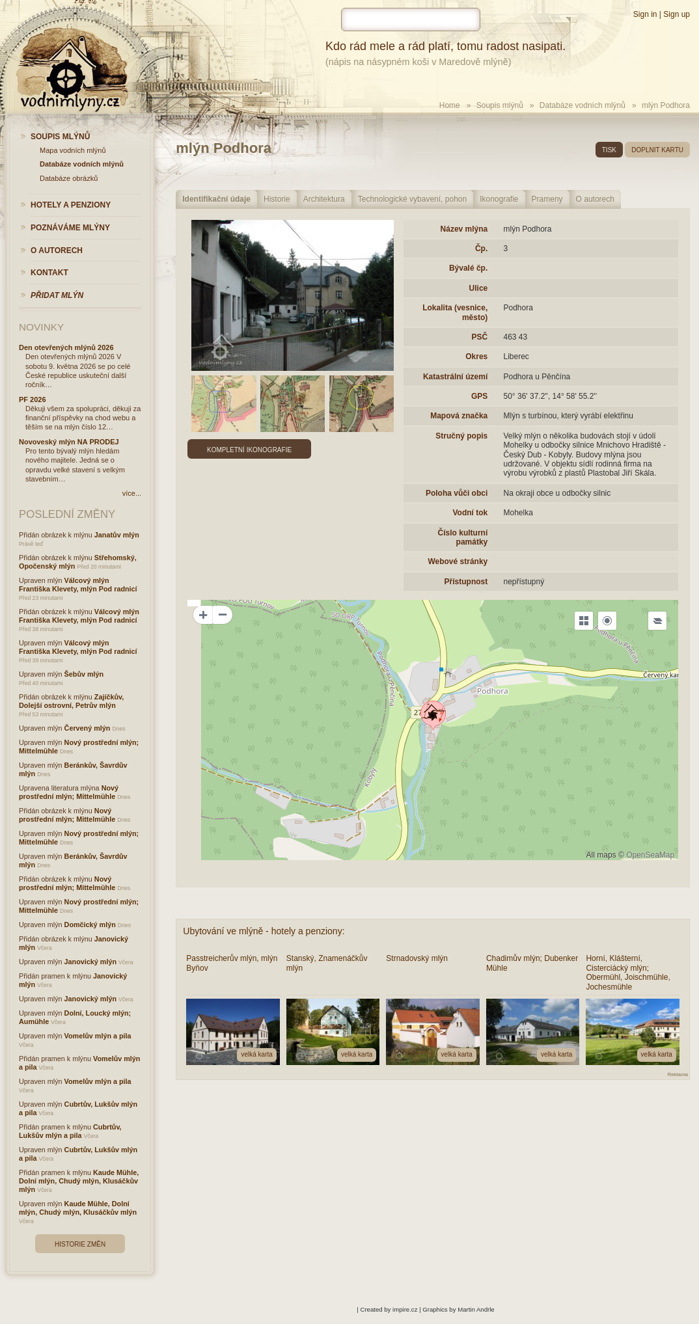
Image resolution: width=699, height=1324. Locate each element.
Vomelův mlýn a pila (97, 1036)
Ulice (478, 288)
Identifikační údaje (216, 199)
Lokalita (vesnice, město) (454, 312)
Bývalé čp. (468, 268)
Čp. (481, 248)
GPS (479, 396)
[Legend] (657, 621)
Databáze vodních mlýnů (582, 105)
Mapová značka (458, 415)
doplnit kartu (657, 150)
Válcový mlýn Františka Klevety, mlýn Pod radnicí (78, 584)
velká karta (256, 1054)
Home (449, 105)
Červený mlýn (87, 728)
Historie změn (80, 1244)
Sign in (645, 14)
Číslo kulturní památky (463, 537)
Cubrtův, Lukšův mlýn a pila (70, 1131)
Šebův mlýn (84, 674)
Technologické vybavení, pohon (412, 199)
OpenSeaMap (650, 854)
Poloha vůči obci (456, 493)
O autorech (595, 199)
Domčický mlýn (90, 924)
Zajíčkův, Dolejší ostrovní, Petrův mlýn (71, 701)
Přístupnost (466, 581)
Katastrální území (455, 376)
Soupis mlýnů (499, 105)
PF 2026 (32, 399)
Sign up (676, 14)
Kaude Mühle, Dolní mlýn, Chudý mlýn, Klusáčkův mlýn (79, 1181)
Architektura (324, 199)
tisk (609, 150)
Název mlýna (464, 229)
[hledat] (410, 19)
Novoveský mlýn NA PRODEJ (69, 442)
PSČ (480, 337)
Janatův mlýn (116, 535)
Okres (476, 356)
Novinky (41, 326)
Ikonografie (499, 199)
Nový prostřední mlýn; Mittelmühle (68, 792)
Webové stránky (457, 561)
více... (131, 493)
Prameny (547, 199)
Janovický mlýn (90, 962)
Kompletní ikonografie (249, 449)
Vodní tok (469, 512)
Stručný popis (461, 435)
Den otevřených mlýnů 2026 (66, 347)
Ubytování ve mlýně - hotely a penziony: (263, 931)
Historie (277, 199)
